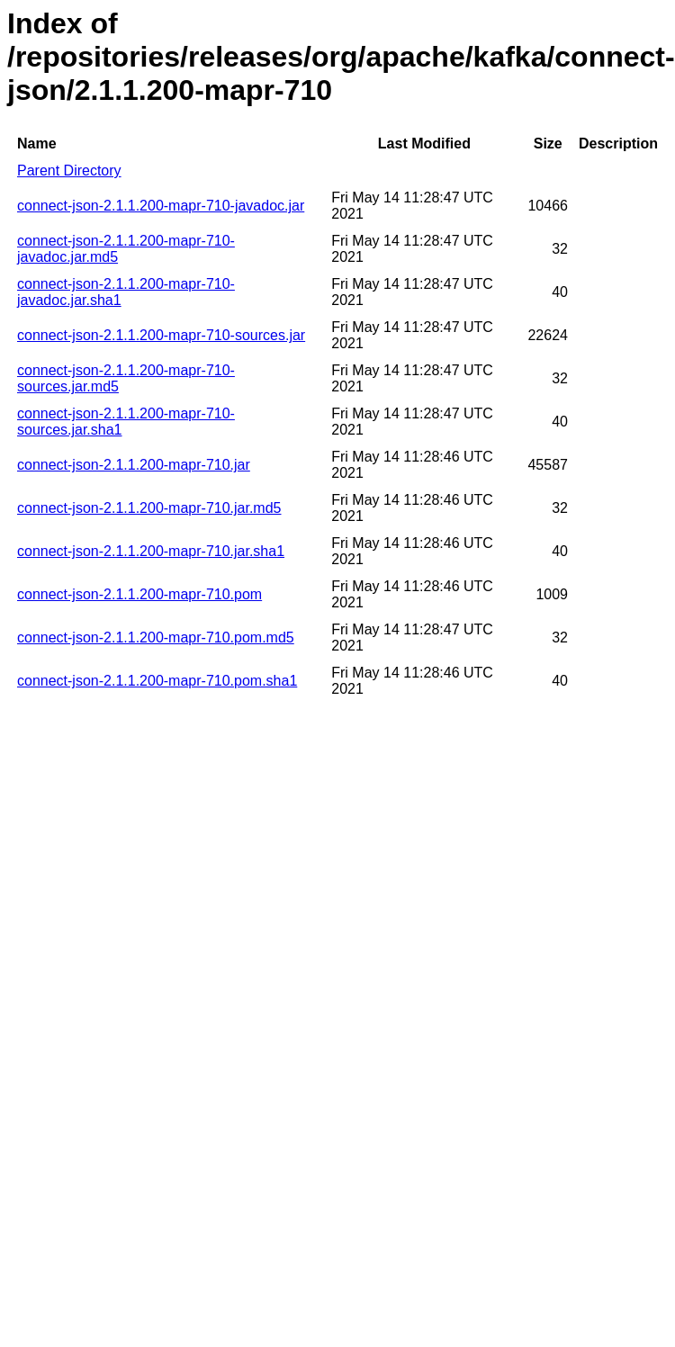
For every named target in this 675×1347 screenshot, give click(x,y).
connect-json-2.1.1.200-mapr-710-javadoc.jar (160, 205)
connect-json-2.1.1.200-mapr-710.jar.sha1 (150, 551)
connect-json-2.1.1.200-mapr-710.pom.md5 (155, 637)
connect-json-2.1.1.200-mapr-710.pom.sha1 (157, 680)
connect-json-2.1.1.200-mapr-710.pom (139, 594)
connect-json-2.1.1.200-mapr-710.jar (133, 464)
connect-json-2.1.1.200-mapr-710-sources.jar (161, 335)
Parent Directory (69, 170)
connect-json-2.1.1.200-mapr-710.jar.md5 (149, 508)
